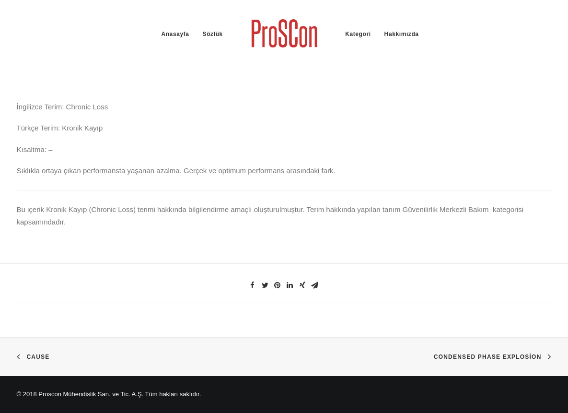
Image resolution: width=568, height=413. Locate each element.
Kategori (358, 34)
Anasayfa (175, 34)
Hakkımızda (401, 34)
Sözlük (213, 34)
